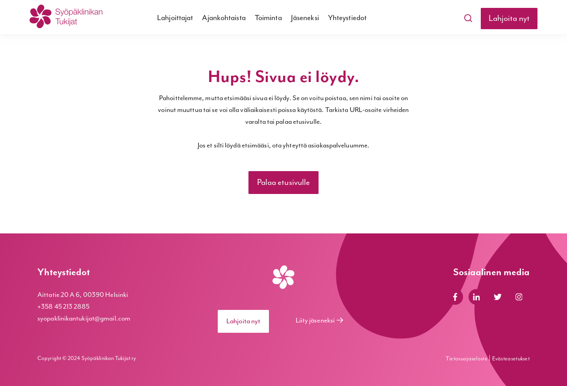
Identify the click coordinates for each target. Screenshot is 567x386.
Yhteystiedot (347, 17)
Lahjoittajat (175, 17)
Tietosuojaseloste (467, 359)
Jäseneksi (305, 17)
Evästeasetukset (511, 359)
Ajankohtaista (223, 17)
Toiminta (268, 17)
